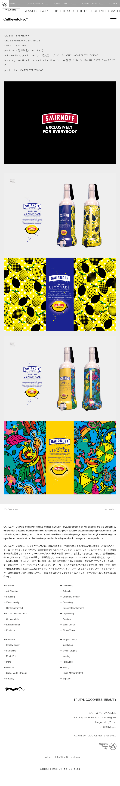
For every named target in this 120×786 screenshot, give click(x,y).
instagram (76, 757)
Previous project (11, 509)
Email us (46, 757)
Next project (110, 509)
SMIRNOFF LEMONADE (26, 40)
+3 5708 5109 (61, 757)
